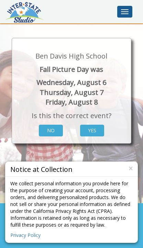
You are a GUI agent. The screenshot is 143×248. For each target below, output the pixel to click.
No (51, 130)
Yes (92, 130)
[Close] (131, 168)
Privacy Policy (25, 235)
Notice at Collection (41, 169)
